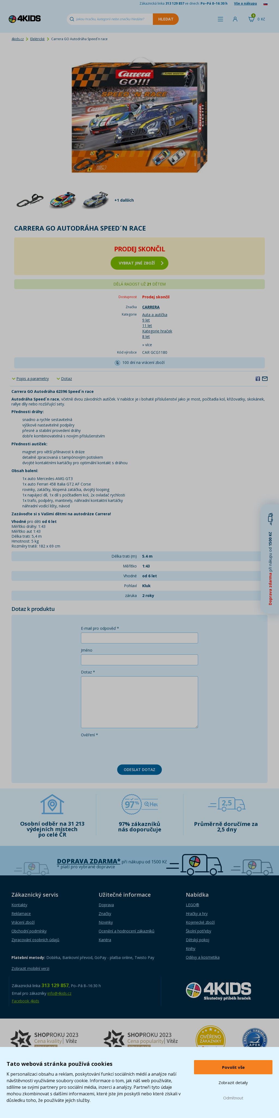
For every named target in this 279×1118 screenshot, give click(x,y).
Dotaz (66, 378)
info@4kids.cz (59, 993)
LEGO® (192, 904)
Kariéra (105, 939)
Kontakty (19, 904)
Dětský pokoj (197, 939)
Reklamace (21, 913)
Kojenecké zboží (200, 922)
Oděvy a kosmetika (203, 957)
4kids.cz (17, 39)
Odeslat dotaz (139, 769)
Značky (105, 913)
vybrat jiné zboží (141, 263)
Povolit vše (233, 1067)
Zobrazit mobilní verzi (30, 968)
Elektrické (37, 39)
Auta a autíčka (154, 314)
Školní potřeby (198, 931)
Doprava (106, 904)
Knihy (190, 948)
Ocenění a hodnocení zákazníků (126, 931)
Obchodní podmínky (29, 931)
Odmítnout (233, 1098)
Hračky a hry (197, 913)
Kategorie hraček (157, 331)
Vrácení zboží (23, 922)
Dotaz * (88, 672)
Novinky (106, 922)
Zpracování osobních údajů (35, 939)
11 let (147, 325)
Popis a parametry (32, 378)
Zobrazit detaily (233, 1082)
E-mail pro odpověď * (100, 628)
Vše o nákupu (245, 3)
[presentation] (122, 749)
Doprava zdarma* (88, 861)
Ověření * (89, 734)
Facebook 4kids (25, 1001)
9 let (146, 320)
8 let (146, 336)
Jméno (86, 650)
